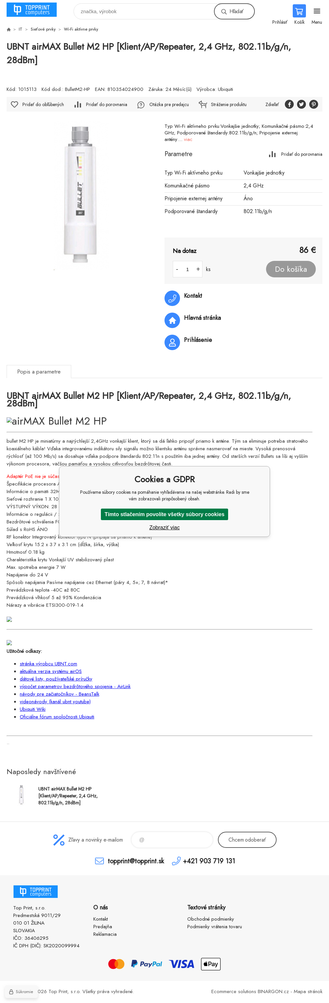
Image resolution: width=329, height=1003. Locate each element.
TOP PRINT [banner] (36, 9)
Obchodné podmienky (210, 919)
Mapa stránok (308, 991)
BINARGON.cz (273, 991)
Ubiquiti (225, 89)
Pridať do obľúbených (43, 104)
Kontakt (100, 919)
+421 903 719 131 (209, 860)
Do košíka (291, 269)
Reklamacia (105, 934)
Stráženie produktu (229, 104)
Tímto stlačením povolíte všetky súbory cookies (164, 514)
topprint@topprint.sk (136, 860)
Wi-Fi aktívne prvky (81, 29)
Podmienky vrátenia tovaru (214, 926)
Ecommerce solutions (233, 991)
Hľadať (236, 11)
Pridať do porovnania (301, 154)
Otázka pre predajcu (169, 104)
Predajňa (102, 926)
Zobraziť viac (164, 527)
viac (188, 139)
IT (20, 29)
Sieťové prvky (43, 29)
